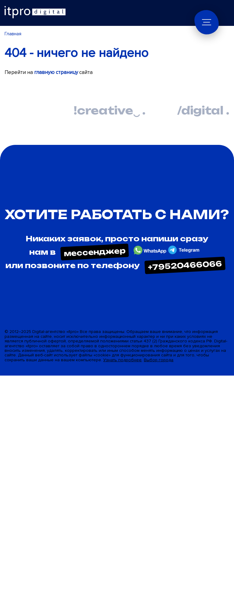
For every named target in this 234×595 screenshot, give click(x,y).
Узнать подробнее (122, 359)
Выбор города (158, 359)
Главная (13, 34)
